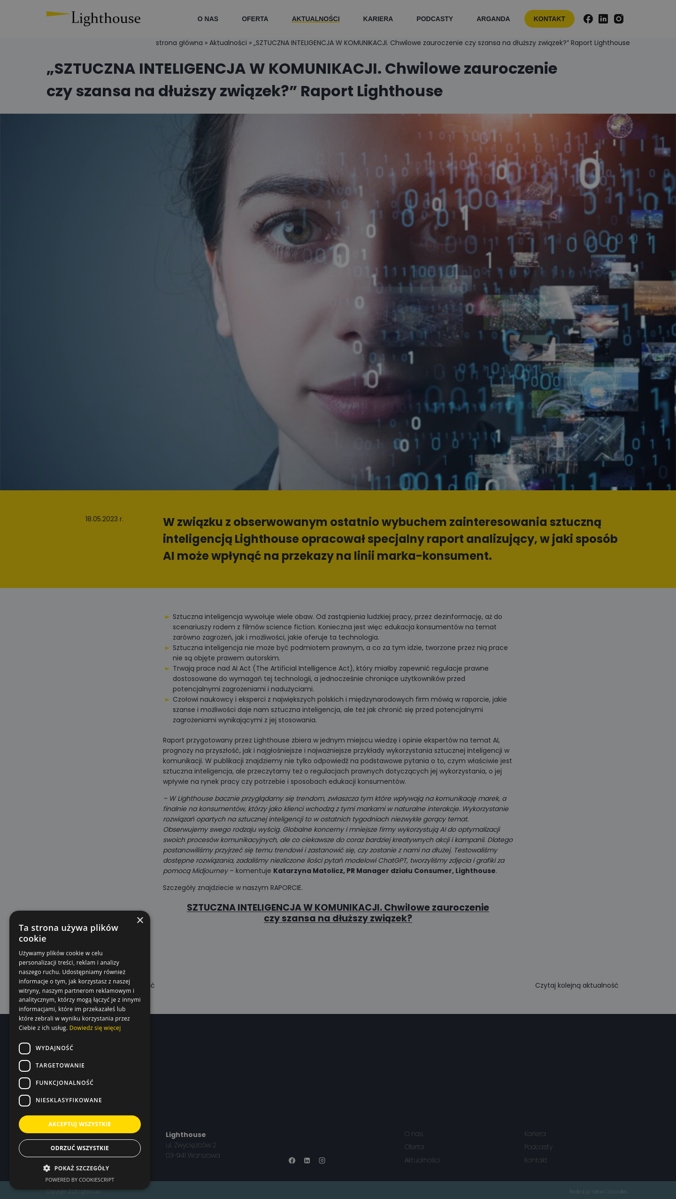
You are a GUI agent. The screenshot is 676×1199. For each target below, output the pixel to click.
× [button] (139, 920)
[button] (80, 1168)
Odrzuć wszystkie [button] (80, 1148)
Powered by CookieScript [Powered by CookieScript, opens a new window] (80, 1179)
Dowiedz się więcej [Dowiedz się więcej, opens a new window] (95, 1028)
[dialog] (338, 599)
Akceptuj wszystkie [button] (79, 1124)
